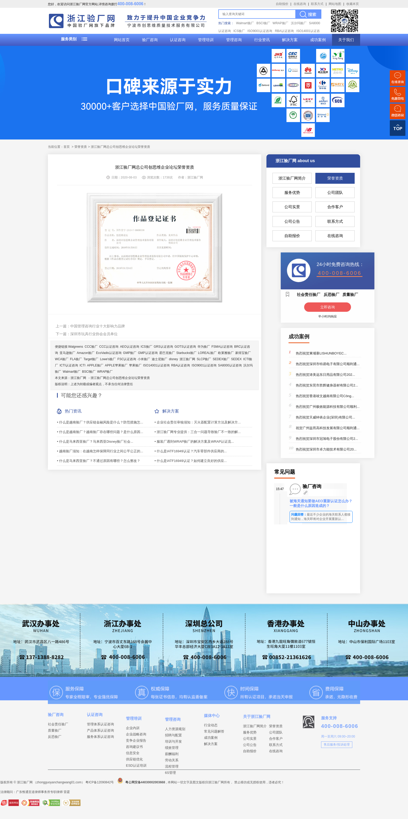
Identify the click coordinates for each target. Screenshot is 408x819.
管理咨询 (234, 40)
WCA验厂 (61, 359)
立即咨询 (356, 307)
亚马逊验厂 (67, 353)
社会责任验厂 (58, 732)
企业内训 (132, 744)
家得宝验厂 (243, 353)
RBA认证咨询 (284, 31)
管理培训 (206, 40)
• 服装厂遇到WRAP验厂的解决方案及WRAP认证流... (194, 441)
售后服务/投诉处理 (336, 754)
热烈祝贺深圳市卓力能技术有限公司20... (354, 449)
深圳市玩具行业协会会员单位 (94, 334)
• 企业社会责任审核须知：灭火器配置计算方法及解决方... (198, 422)
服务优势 (292, 192)
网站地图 (335, 4)
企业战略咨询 (136, 750)
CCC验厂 (91, 346)
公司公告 (292, 221)
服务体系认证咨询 (100, 745)
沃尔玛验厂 (299, 23)
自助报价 (282, 4)
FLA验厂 (76, 359)
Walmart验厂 (245, 23)
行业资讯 (262, 40)
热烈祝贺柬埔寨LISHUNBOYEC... (349, 353)
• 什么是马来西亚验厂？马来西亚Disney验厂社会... (95, 441)
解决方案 (290, 40)
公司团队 (335, 192)
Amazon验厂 (85, 353)
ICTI (83, 365)
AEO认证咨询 (129, 346)
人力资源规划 (175, 747)
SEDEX (236, 359)
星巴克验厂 (167, 353)
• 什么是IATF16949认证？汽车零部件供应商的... (191, 451)
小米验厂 (144, 359)
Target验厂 (91, 359)
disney (173, 359)
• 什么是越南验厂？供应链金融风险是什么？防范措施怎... (100, 422)
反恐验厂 (54, 745)
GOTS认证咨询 (185, 346)
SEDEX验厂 (221, 359)
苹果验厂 (135, 365)
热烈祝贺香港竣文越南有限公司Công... (353, 396)
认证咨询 (178, 40)
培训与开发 (173, 759)
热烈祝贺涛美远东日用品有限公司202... (354, 375)
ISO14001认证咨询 (156, 365)
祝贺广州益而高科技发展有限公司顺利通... (356, 428)
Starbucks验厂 (186, 353)
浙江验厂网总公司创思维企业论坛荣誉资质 (120, 378)
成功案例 (318, 40)
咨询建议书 (134, 763)
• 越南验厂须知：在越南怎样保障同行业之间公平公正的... (100, 451)
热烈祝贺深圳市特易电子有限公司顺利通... (356, 364)
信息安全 (132, 769)
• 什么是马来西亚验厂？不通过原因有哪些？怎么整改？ (98, 461)
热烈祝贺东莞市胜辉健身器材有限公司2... (355, 385)
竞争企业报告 (136, 756)
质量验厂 (54, 739)
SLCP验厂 (204, 359)
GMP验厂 (129, 353)
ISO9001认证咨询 (259, 31)
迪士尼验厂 (159, 359)
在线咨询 (300, 4)
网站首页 (122, 40)
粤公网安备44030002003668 (47, 782)
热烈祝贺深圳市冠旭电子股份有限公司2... (355, 439)
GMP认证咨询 (147, 353)
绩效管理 (171, 765)
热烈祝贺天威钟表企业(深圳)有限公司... (354, 417)
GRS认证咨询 (163, 346)
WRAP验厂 (280, 23)
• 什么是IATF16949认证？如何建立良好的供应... (191, 461)
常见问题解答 (214, 742)
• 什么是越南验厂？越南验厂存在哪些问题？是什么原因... (100, 432)
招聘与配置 (173, 753)
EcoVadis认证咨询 (109, 353)
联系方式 (317, 4)
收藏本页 (352, 4)
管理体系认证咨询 (100, 732)
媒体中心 (212, 725)
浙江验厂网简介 (292, 178)
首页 (66, 147)
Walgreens (75, 346)
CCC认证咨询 (108, 346)
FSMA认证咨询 (222, 346)
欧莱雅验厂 (226, 353)
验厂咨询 (150, 40)
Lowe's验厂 (108, 359)
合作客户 (335, 207)
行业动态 (211, 735)
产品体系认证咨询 (100, 739)
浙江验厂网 (187, 359)
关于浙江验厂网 (256, 728)
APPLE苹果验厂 (116, 365)
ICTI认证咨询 (69, 365)
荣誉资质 (335, 178)
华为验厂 (203, 346)
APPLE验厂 (95, 365)
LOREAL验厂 (207, 353)
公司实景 (292, 207)
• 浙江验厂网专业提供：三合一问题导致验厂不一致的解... (198, 432)
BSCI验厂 (263, 23)
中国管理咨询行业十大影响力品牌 (97, 326)
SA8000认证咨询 (230, 365)
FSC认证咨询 (126, 359)
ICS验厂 (239, 31)
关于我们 (346, 40)
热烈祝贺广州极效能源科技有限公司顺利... (356, 407)
